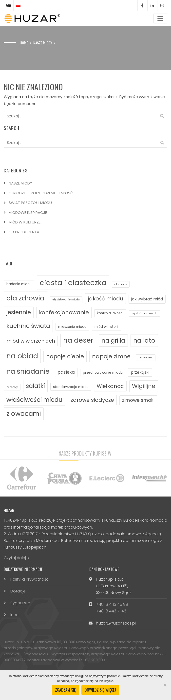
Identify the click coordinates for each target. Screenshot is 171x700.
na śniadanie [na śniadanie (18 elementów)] (28, 371)
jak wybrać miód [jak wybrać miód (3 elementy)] (147, 299)
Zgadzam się (65, 690)
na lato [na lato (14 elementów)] (144, 340)
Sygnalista (20, 603)
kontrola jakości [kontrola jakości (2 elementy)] (110, 313)
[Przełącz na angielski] (8, 5)
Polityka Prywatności (29, 579)
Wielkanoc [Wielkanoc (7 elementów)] (110, 386)
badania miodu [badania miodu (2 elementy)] (19, 284)
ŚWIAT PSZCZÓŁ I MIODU (30, 202)
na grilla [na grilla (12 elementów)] (113, 340)
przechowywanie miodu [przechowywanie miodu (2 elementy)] (103, 372)
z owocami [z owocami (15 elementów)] (23, 413)
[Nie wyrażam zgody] (164, 684)
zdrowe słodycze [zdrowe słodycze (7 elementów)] (92, 400)
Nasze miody (42, 42)
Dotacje (18, 591)
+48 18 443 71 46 (111, 611)
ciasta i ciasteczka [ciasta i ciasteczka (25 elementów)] (73, 282)
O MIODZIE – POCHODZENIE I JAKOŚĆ (41, 193)
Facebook (142, 5)
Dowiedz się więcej (100, 690)
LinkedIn (152, 5)
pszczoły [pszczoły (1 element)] (12, 387)
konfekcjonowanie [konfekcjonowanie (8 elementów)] (64, 312)
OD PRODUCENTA (24, 232)
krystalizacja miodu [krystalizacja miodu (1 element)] (144, 313)
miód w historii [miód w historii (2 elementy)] (106, 326)
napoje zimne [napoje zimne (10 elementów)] (111, 356)
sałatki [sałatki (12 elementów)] (35, 386)
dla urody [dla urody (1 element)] (120, 284)
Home (24, 42)
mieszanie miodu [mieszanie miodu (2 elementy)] (72, 326)
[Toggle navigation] (160, 18)
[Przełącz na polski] (18, 5)
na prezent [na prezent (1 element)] (146, 357)
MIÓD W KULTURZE (24, 222)
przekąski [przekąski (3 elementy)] (140, 372)
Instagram (162, 5)
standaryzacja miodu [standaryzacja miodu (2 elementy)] (71, 387)
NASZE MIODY (20, 183)
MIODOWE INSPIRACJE (28, 212)
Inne (14, 615)
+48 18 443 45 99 (112, 604)
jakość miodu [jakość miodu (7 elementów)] (105, 298)
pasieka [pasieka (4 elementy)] (66, 372)
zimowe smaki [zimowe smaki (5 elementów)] (138, 400)
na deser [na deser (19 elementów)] (78, 340)
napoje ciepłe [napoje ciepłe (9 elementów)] (65, 356)
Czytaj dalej (17, 558)
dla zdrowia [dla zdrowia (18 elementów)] (25, 298)
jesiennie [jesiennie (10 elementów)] (18, 312)
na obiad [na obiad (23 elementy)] (22, 356)
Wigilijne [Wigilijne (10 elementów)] (143, 386)
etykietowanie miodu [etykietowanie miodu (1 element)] (66, 299)
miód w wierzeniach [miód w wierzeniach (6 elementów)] (30, 340)
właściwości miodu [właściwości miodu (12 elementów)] (34, 400)
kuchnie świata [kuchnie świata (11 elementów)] (28, 326)
